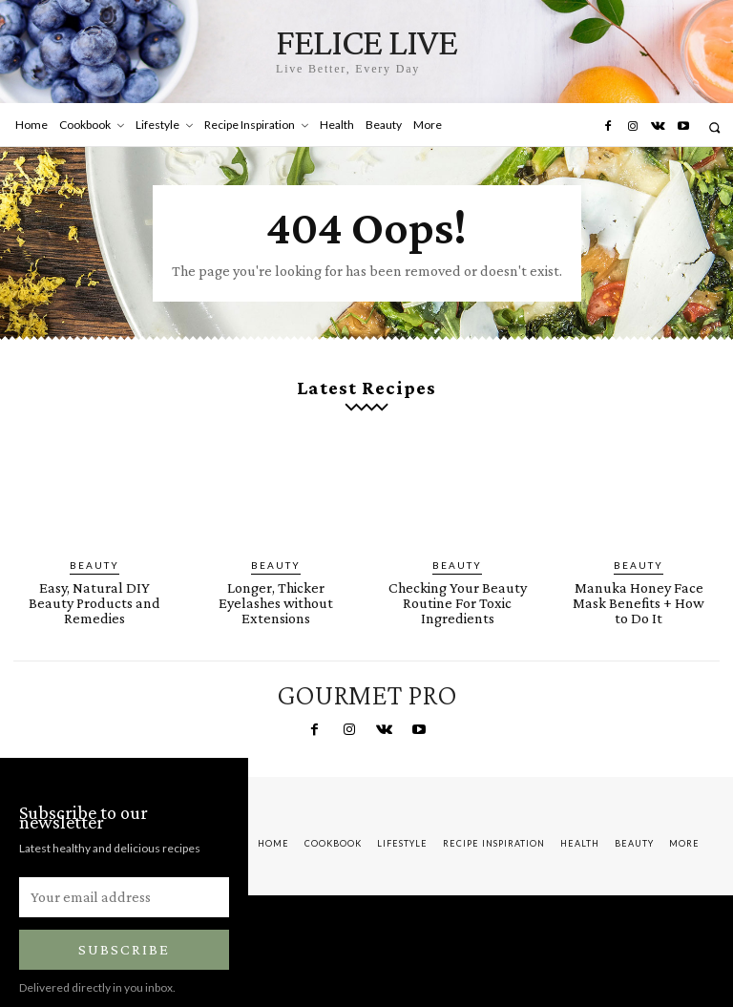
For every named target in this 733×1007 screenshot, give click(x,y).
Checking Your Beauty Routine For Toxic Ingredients (457, 581)
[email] (124, 871)
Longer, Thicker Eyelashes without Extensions (276, 581)
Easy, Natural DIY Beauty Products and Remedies (95, 574)
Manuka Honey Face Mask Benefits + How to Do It (639, 574)
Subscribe (124, 924)
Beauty (95, 547)
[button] (714, 127)
